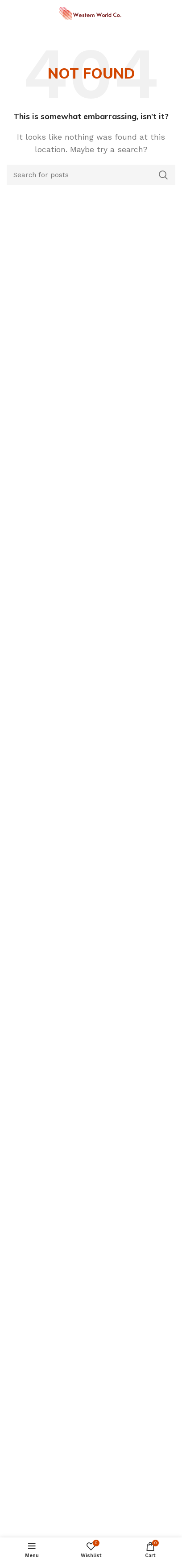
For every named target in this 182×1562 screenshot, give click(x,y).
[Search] (91, 175)
